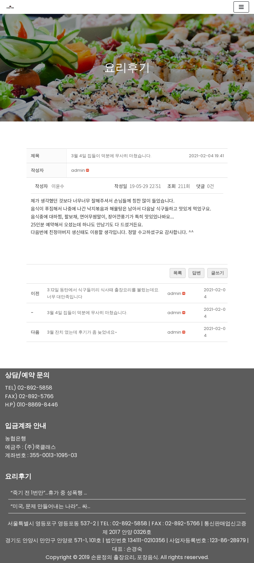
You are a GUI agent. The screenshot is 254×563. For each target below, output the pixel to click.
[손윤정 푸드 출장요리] (12, 7)
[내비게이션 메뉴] (241, 7)
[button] (78, 170)
